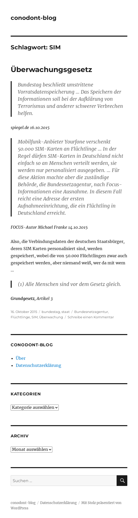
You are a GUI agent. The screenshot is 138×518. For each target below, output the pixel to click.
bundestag (51, 312)
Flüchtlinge (20, 317)
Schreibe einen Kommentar (91, 317)
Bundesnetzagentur (91, 312)
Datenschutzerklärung (38, 365)
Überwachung (51, 317)
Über (20, 358)
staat (66, 312)
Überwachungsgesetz (51, 69)
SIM (35, 317)
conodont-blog (33, 17)
